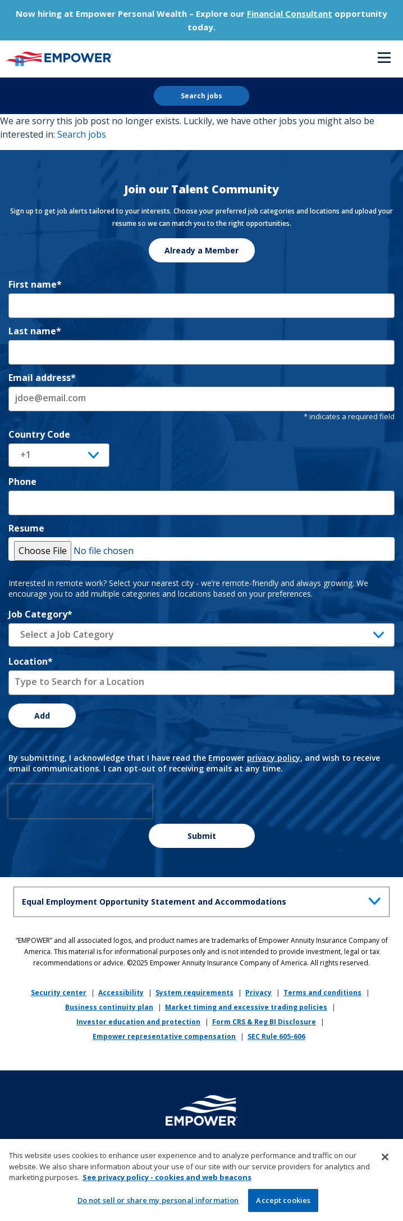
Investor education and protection (138, 1022)
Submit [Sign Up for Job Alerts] (201, 835)
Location (30, 661)
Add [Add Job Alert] (42, 715)
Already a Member (201, 250)
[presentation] (80, 801)
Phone (22, 481)
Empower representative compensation (164, 1036)
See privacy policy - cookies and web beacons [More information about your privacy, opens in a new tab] (167, 1181)
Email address (42, 377)
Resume (26, 528)
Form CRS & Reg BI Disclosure (264, 1022)
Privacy (258, 992)
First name (35, 284)
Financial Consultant (289, 13)
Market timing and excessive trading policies (246, 1007)
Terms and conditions (322, 992)
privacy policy (273, 757)
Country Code (39, 434)
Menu (384, 57)
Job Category (40, 614)
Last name (34, 331)
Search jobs (201, 96)
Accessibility (121, 992)
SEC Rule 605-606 (276, 1036)
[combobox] (201, 682)
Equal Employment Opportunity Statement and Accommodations (204, 900)
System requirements (194, 992)
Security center (58, 992)
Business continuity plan (109, 1007)
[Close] (385, 1161)
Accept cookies (283, 1204)
